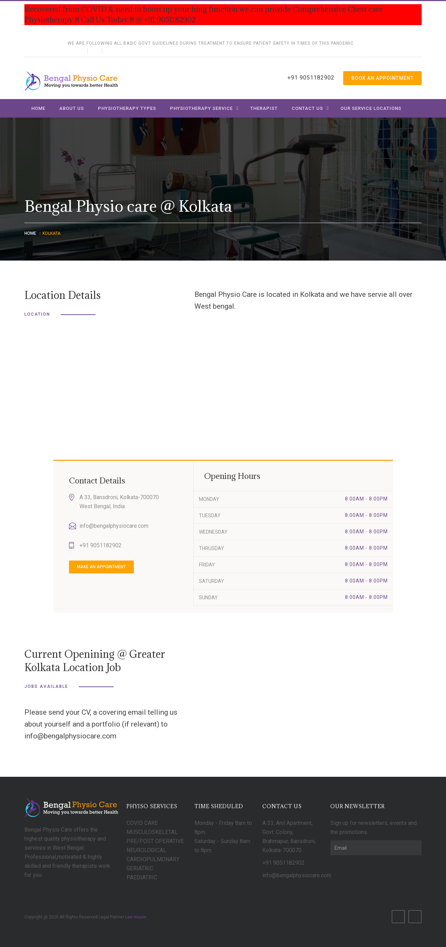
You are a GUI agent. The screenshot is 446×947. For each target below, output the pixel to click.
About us (71, 108)
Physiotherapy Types (127, 108)
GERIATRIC (139, 868)
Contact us (307, 108)
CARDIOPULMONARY (152, 859)
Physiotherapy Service (201, 108)
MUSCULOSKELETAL (152, 832)
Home (38, 108)
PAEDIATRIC (141, 877)
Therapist (264, 108)
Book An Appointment (382, 78)
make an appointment (101, 566)
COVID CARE (142, 823)
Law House (135, 917)
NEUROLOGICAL (146, 850)
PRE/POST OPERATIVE (155, 841)
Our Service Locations (370, 108)
